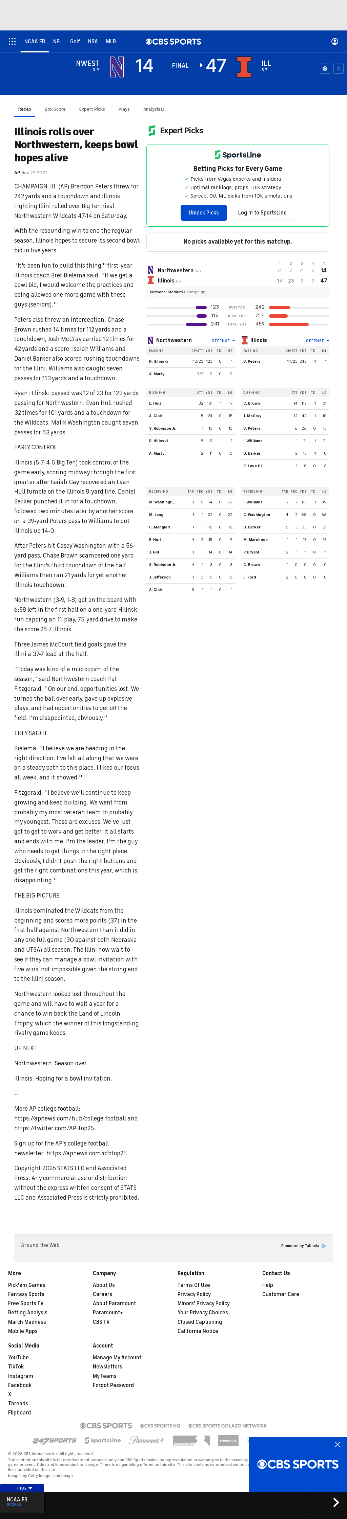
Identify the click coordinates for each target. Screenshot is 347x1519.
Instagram (20, 1376)
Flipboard (19, 1412)
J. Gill (154, 552)
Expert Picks (92, 109)
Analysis (152, 109)
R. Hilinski (158, 361)
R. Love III (252, 465)
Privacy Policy (194, 1294)
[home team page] (244, 67)
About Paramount (114, 1303)
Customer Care (280, 1294)
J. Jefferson (160, 577)
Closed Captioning (200, 1322)
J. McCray (252, 415)
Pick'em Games (26, 1285)
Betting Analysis (27, 1312)
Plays (124, 109)
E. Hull (155, 403)
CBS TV (101, 1322)
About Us (104, 1285)
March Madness (27, 1322)
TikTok (16, 1366)
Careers (102, 1294)
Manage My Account (117, 1357)
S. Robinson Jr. (162, 428)
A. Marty (157, 373)
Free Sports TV (26, 1303)
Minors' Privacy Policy (204, 1303)
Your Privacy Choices (203, 1312)
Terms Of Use (194, 1285)
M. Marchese (255, 539)
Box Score (55, 109)
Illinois (258, 340)
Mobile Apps (23, 1331)
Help (267, 1285)
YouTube (18, 1357)
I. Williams (253, 440)
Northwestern (174, 340)
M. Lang (156, 514)
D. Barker (252, 453)
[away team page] (117, 67)
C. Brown (251, 403)
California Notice (198, 1331)
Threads (18, 1403)
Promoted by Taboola (303, 1246)
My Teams (105, 1376)
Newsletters (107, 1366)
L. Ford (249, 577)
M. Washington (163, 502)
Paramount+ (108, 1312)
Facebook (20, 1385)
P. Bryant (251, 552)
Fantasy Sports (26, 1294)
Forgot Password (113, 1385)
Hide (25, 1488)
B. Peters (252, 361)
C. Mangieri (159, 527)
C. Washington (256, 514)
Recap (24, 109)
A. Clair (155, 415)
